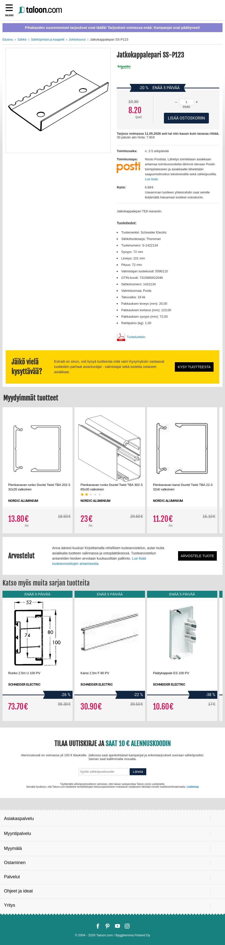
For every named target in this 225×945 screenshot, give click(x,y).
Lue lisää (151, 179)
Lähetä (138, 771)
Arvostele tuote (197, 556)
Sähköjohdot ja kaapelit (47, 39)
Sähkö (22, 39)
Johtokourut (77, 39)
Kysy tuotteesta (194, 367)
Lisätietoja (193, 786)
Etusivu (7, 39)
